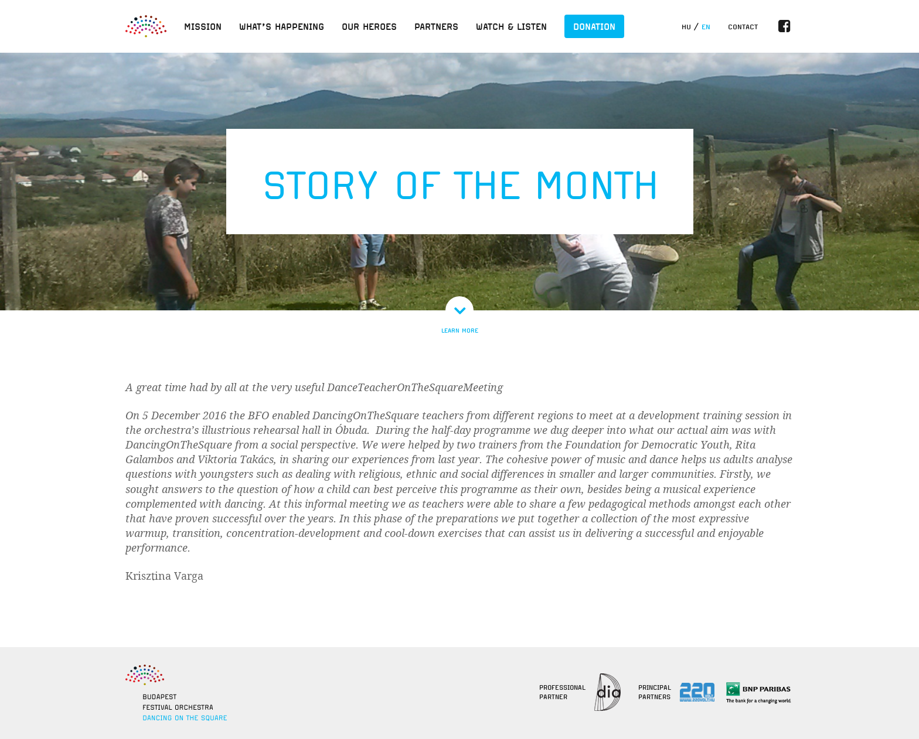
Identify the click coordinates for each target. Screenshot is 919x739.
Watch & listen (511, 26)
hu (686, 27)
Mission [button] (203, 26)
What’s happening (281, 26)
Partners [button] (436, 26)
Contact (743, 27)
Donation (594, 26)
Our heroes (369, 26)
